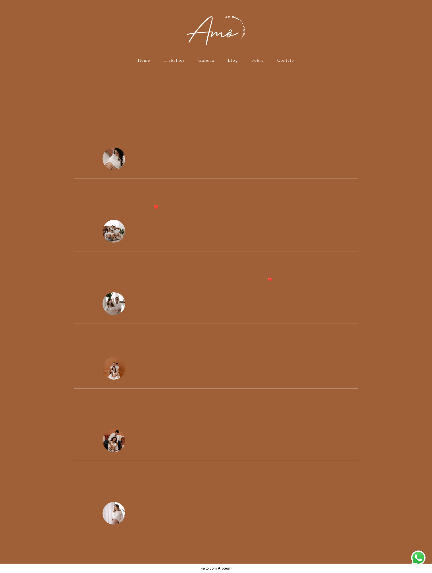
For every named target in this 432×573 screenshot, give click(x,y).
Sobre (257, 60)
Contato (285, 60)
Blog (233, 60)
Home (144, 60)
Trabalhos (174, 60)
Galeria (206, 60)
